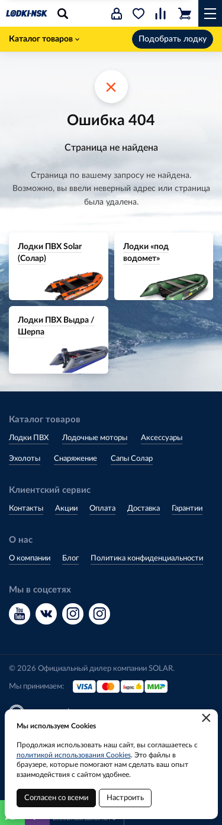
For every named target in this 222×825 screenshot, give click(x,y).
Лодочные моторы (94, 438)
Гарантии (187, 508)
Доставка (143, 508)
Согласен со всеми (56, 798)
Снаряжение (75, 459)
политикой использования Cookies (74, 755)
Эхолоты (24, 459)
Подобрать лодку (173, 39)
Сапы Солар (132, 459)
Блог (70, 558)
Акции (66, 508)
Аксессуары (161, 438)
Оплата (102, 508)
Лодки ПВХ (29, 438)
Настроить (125, 798)
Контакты (26, 508)
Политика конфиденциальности (147, 558)
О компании (29, 558)
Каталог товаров (44, 39)
